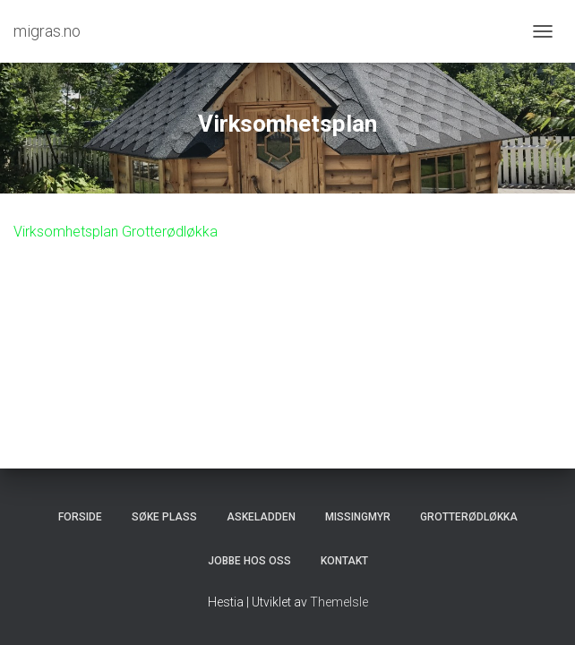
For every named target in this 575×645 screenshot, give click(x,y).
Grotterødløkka (469, 517)
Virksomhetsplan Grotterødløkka (115, 231)
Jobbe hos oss (249, 561)
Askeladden (261, 517)
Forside (80, 517)
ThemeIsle (339, 602)
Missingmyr (357, 517)
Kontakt (344, 561)
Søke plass (164, 517)
